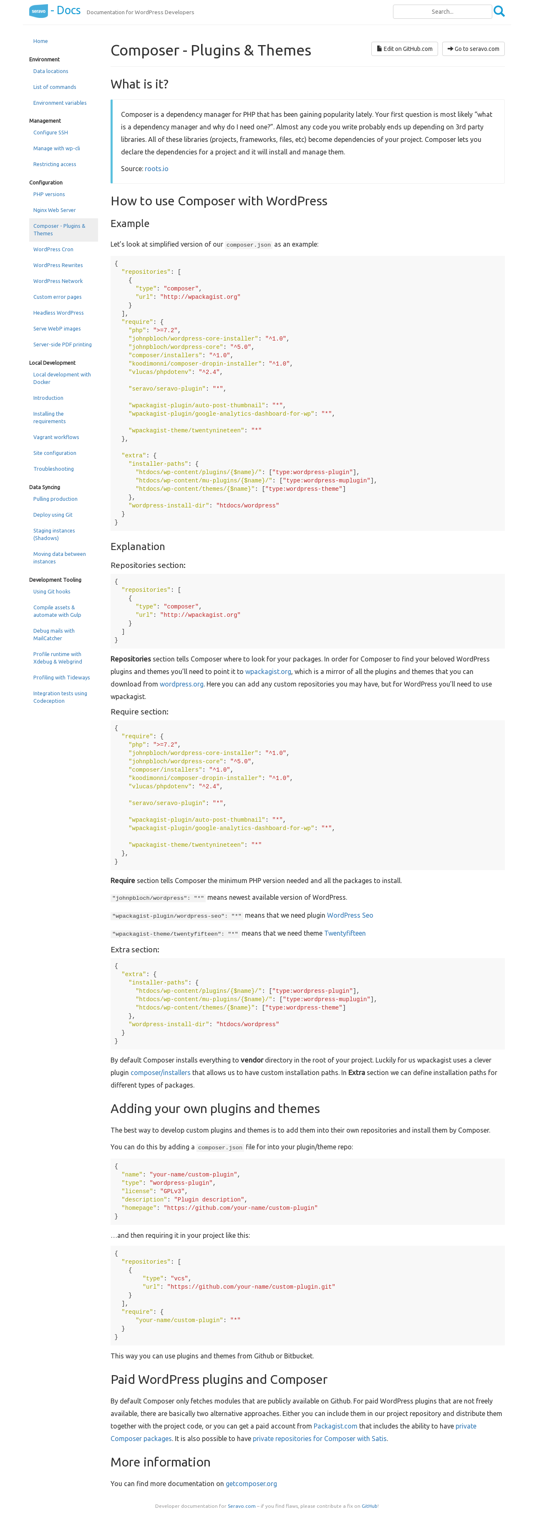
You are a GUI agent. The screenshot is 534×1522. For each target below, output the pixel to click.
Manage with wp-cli (56, 148)
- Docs (55, 10)
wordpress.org (182, 684)
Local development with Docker (62, 378)
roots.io (157, 168)
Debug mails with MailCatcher (54, 634)
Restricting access (54, 164)
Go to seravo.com (473, 48)
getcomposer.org (251, 1483)
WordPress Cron (53, 249)
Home (40, 41)
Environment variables (60, 103)
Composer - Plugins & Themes (59, 229)
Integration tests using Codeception (60, 697)
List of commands (54, 87)
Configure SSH (50, 132)
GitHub (370, 1506)
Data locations (50, 71)
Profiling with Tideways (61, 677)
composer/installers (161, 1072)
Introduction (48, 398)
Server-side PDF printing (62, 344)
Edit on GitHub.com (405, 48)
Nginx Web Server (54, 210)
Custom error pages (57, 297)
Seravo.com (242, 1506)
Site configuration (54, 453)
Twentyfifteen (345, 933)
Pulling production (55, 499)
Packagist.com (336, 1426)
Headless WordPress (58, 313)
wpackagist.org (268, 671)
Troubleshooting (53, 469)
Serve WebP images (57, 328)
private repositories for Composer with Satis (320, 1438)
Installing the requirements (49, 417)
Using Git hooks (52, 591)
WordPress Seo (350, 915)
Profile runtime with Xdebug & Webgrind (57, 657)
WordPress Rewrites (58, 265)
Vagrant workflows (56, 437)
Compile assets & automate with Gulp (57, 611)
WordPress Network (58, 281)
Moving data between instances (59, 557)
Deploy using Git (53, 514)
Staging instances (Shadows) (54, 534)
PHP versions (49, 194)
